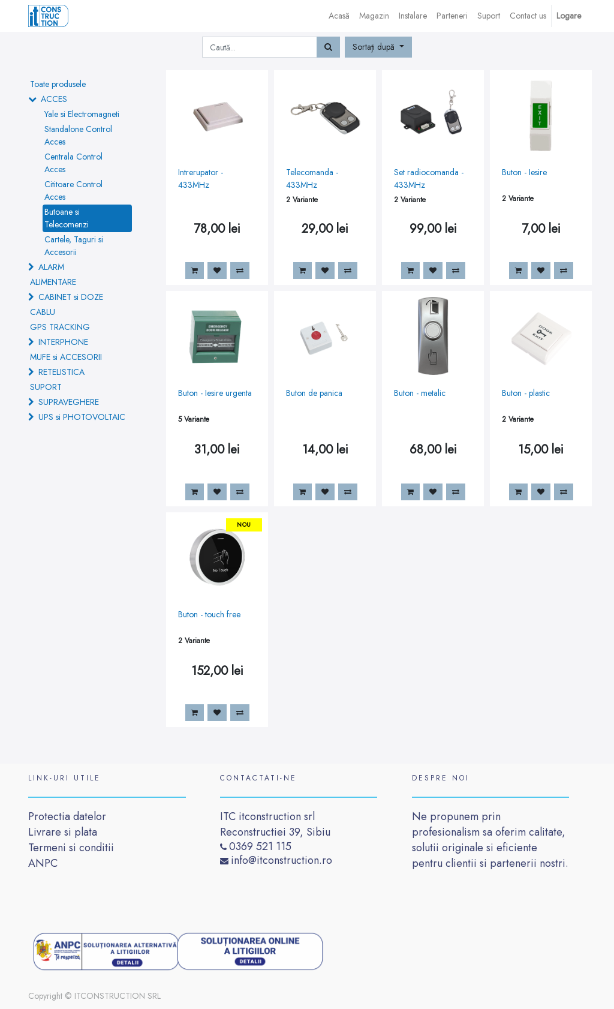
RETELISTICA (61, 372)
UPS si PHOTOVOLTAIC (81, 417)
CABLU (42, 312)
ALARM (51, 267)
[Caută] (328, 47)
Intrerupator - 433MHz (200, 178)
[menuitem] (339, 16)
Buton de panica (314, 393)
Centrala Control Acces (73, 163)
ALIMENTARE (53, 282)
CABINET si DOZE (70, 297)
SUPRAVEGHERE (68, 402)
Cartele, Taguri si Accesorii (73, 245)
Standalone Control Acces (78, 135)
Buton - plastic (526, 393)
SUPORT (46, 387)
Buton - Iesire (524, 172)
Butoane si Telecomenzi (66, 218)
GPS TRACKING (60, 327)
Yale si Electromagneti (81, 114)
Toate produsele (58, 84)
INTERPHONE (63, 342)
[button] (378, 47)
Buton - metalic (420, 393)
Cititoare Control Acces (73, 190)
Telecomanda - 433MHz (312, 178)
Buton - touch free (209, 614)
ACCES (54, 99)
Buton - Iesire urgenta (215, 393)
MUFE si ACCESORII (66, 357)
